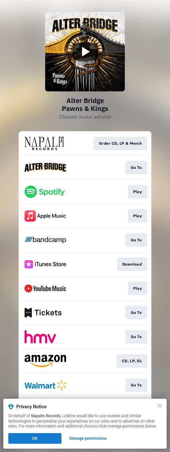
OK (35, 438)
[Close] (159, 405)
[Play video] (85, 51)
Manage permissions (88, 438)
